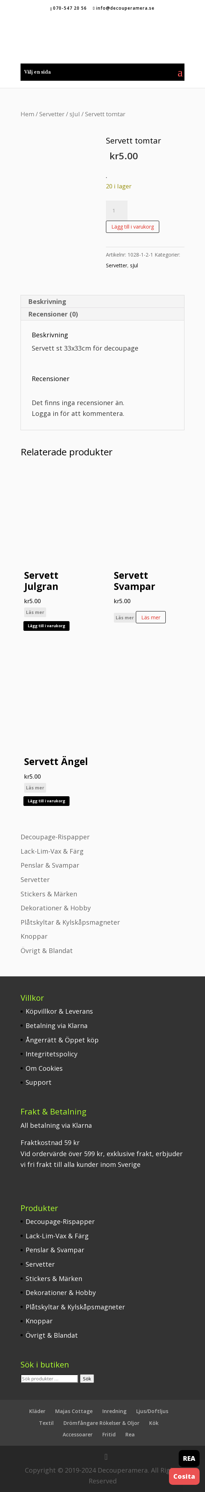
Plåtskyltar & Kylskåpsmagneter (70, 922)
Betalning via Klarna (57, 1025)
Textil (46, 1423)
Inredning (114, 1411)
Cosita (184, 1476)
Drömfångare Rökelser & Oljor (101, 1423)
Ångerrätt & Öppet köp (62, 1040)
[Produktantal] (117, 211)
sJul (75, 114)
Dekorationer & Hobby (56, 908)
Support (39, 1082)
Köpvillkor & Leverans (59, 1011)
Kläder (37, 1411)
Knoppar (34, 936)
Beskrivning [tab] (47, 301)
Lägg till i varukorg (132, 226)
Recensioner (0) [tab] (53, 314)
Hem (27, 114)
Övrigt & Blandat (47, 950)
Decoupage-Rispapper (55, 836)
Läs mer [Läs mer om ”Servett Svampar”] (150, 617)
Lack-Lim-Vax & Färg (52, 851)
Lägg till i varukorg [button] (46, 625)
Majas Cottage (74, 1411)
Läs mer (35, 612)
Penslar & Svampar (50, 865)
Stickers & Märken (49, 894)
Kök (154, 1423)
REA (189, 1458)
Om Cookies (44, 1068)
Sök (87, 1378)
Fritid (109, 1434)
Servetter (51, 114)
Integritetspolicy (51, 1054)
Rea (130, 1434)
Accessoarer (78, 1434)
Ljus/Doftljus (152, 1411)
